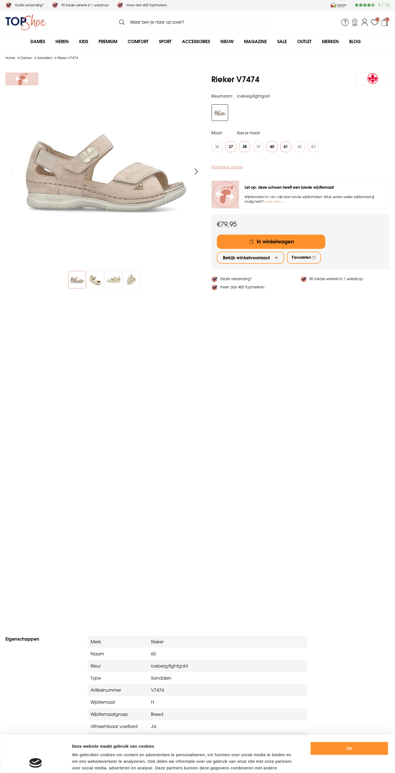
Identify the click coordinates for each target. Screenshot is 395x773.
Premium (108, 41)
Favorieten (301, 257)
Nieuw (227, 41)
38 (244, 146)
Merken (330, 41)
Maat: (217, 132)
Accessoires (196, 41)
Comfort (138, 41)
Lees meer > (274, 201)
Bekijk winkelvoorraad (246, 257)
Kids (83, 41)
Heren (62, 41)
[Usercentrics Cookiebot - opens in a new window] (36, 762)
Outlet (304, 41)
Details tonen (301, 762)
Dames (37, 41)
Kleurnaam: (222, 96)
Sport (165, 41)
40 (272, 146)
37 (231, 146)
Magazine (255, 41)
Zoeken (121, 22)
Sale (282, 41)
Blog (355, 41)
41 (286, 146)
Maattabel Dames (227, 167)
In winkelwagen (275, 241)
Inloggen (365, 22)
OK (349, 713)
